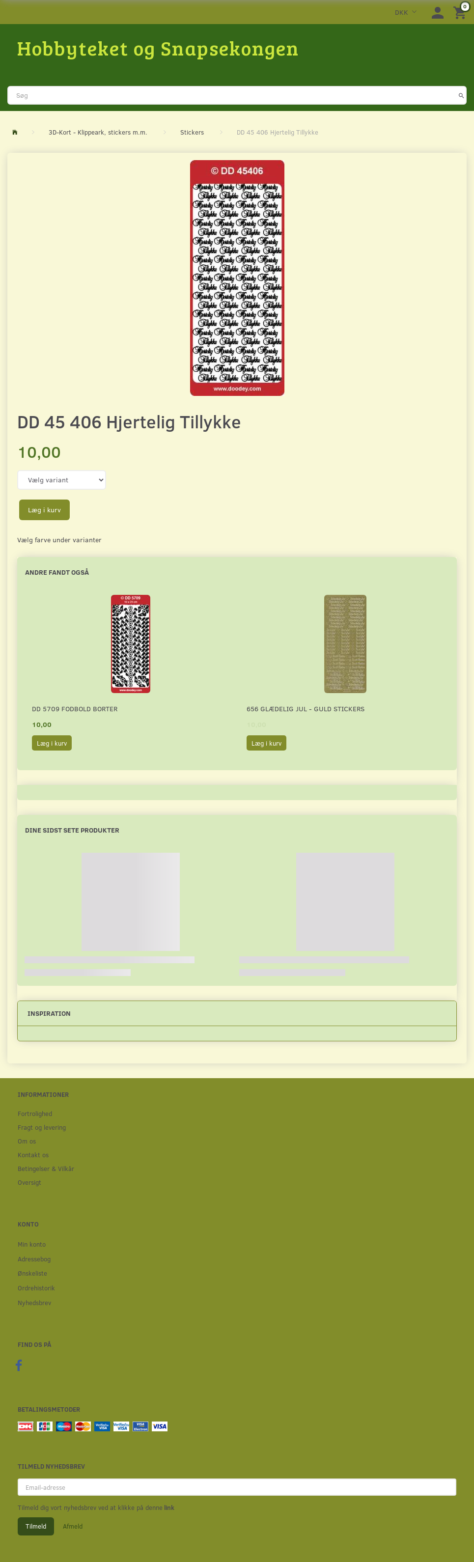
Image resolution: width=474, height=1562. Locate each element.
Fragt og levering (42, 1127)
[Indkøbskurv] (461, 12)
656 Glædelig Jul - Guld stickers (305, 708)
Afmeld (73, 1526)
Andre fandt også (57, 572)
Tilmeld (36, 1526)
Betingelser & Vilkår (46, 1168)
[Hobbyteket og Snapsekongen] (158, 47)
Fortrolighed (35, 1113)
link (168, 1507)
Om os (27, 1141)
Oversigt (29, 1182)
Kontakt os (33, 1154)
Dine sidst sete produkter (72, 830)
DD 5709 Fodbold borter (74, 708)
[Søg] (461, 95)
